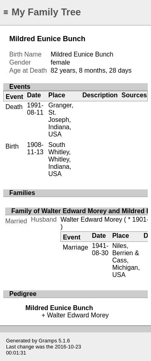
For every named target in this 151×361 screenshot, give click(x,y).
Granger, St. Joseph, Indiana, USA (60, 120)
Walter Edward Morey (91, 219)
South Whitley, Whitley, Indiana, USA (59, 159)
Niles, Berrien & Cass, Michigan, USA (126, 260)
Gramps (48, 341)
